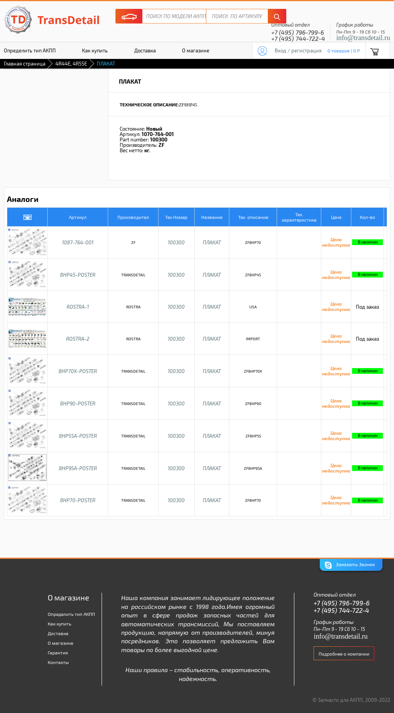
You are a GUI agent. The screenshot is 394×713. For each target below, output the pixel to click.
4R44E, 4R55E (71, 64)
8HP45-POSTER (77, 275)
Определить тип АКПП (71, 614)
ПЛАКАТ (212, 242)
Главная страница (24, 64)
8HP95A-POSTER (78, 468)
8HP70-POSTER (77, 500)
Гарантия (58, 652)
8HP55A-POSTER (78, 436)
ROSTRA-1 (78, 307)
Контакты (58, 662)
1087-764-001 (77, 242)
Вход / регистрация (298, 50)
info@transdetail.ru (363, 38)
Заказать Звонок (350, 565)
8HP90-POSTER (77, 403)
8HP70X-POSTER (77, 371)
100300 (176, 242)
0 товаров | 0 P (343, 50)
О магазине (195, 50)
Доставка (145, 50)
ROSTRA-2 (77, 339)
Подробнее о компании (344, 653)
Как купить (95, 50)
